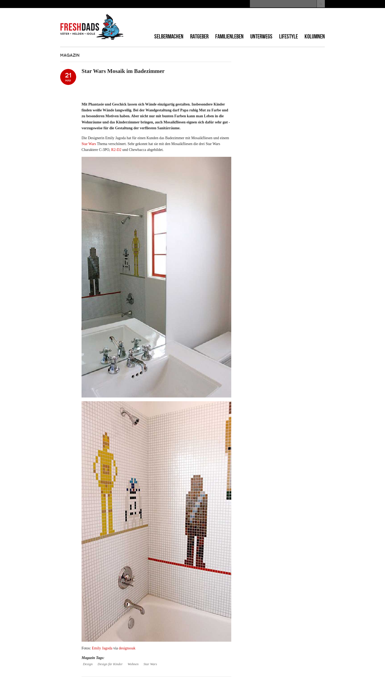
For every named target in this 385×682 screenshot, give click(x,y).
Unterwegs (261, 36)
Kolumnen (315, 36)
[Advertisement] (262, 21)
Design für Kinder (110, 664)
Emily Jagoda (102, 648)
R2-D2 (116, 150)
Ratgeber (199, 36)
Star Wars (89, 144)
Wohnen (133, 664)
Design (88, 664)
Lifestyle (288, 36)
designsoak (127, 648)
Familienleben (229, 36)
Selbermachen (168, 36)
